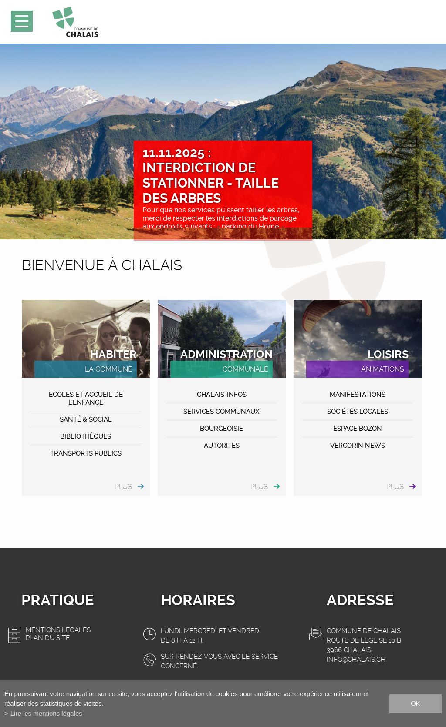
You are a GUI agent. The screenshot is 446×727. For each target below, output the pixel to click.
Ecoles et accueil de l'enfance (86, 398)
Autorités (222, 445)
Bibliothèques (85, 436)
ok (415, 703)
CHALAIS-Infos (222, 395)
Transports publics (86, 453)
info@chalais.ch (356, 659)
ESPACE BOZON (357, 428)
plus (123, 486)
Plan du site (48, 638)
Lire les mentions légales (46, 713)
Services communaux (221, 411)
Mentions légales (58, 630)
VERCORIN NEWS (357, 445)
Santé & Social (86, 419)
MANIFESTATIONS (357, 395)
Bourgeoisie (221, 428)
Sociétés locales (357, 411)
